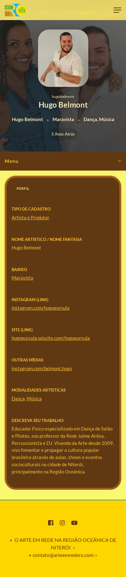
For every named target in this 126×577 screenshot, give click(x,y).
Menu (12, 161)
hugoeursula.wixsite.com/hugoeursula (51, 338)
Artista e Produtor (30, 217)
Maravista (22, 277)
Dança (18, 398)
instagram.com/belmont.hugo (42, 368)
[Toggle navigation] (117, 10)
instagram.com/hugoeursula (40, 308)
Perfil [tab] (23, 188)
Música (34, 398)
